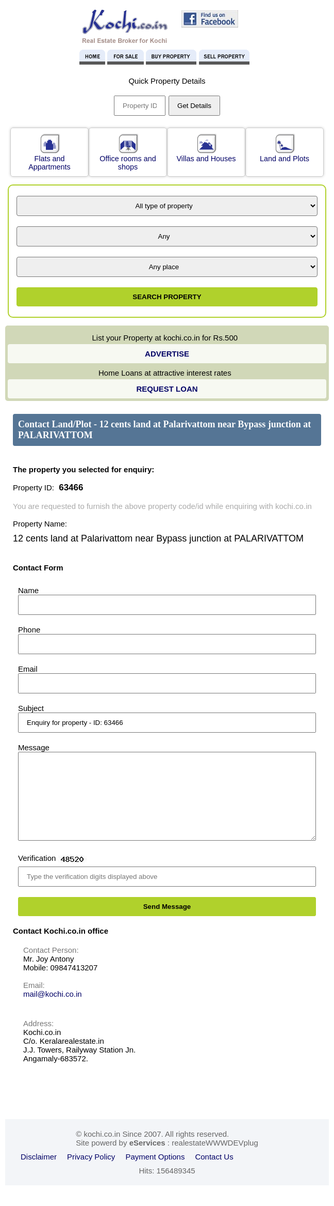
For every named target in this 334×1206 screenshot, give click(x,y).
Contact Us (214, 1172)
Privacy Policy (91, 1172)
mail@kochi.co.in (52, 1009)
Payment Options (155, 1172)
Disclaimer (39, 1172)
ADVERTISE (167, 353)
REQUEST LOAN (166, 388)
